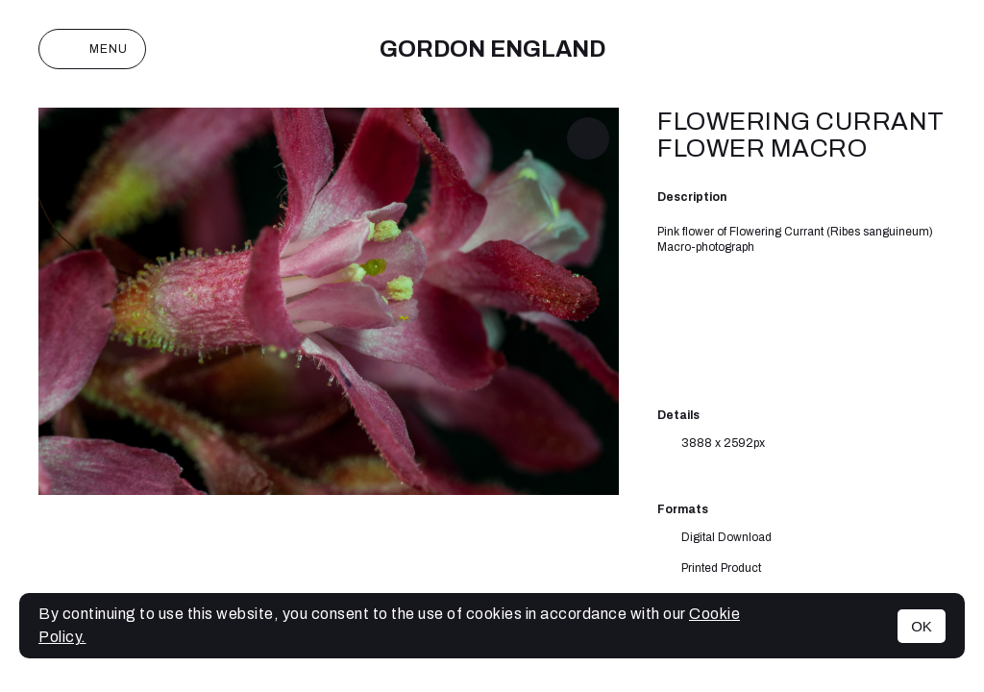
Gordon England (492, 49)
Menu (92, 49)
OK (921, 626)
